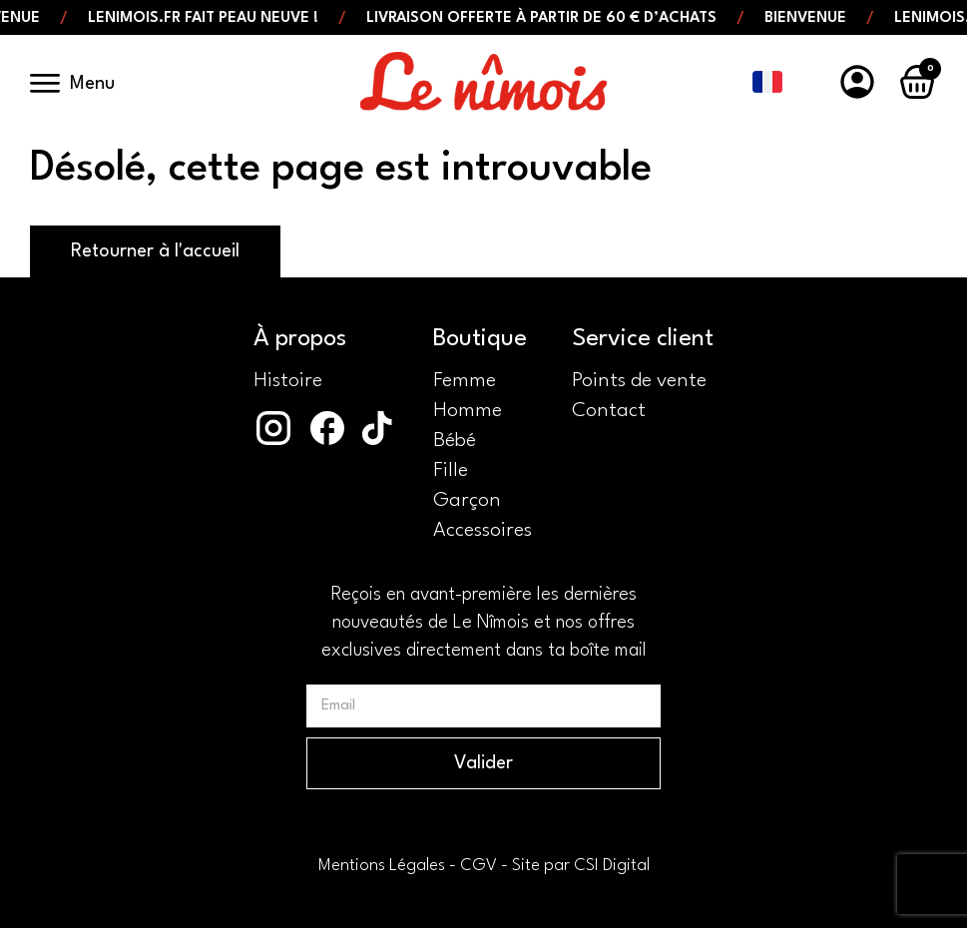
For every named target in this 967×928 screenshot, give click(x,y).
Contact (609, 411)
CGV (478, 865)
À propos (299, 339)
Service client (643, 339)
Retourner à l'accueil (155, 251)
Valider (483, 763)
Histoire (287, 381)
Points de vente (639, 381)
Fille (450, 471)
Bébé (454, 441)
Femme (464, 381)
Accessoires (482, 531)
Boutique (480, 339)
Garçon (467, 501)
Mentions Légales (381, 865)
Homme (467, 411)
